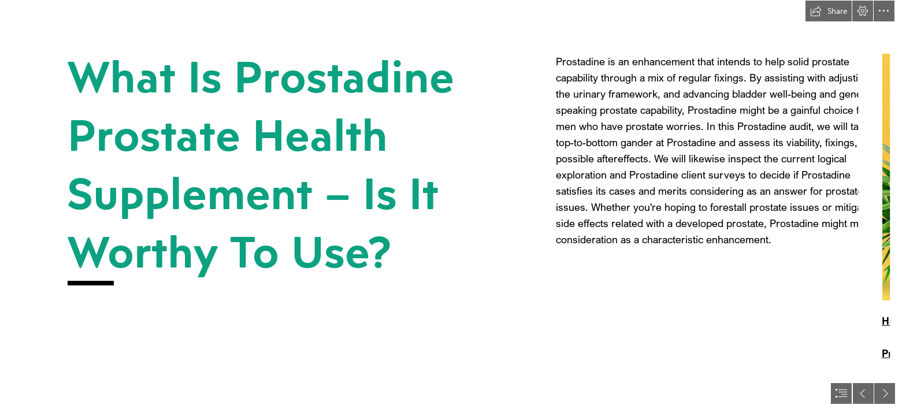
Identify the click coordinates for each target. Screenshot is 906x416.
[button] (828, 11)
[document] (453, 208)
